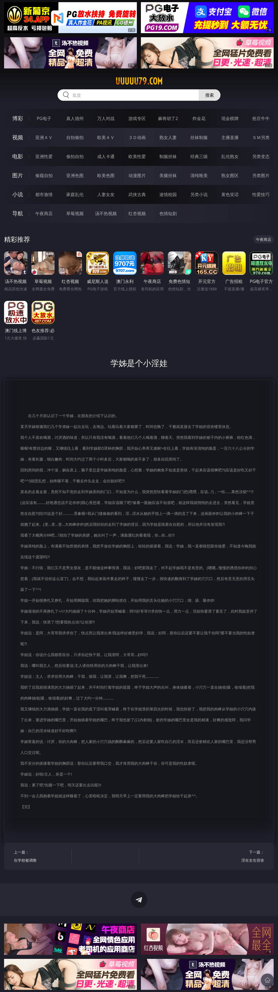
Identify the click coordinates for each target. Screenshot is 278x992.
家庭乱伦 (75, 194)
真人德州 (75, 118)
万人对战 (106, 118)
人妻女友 (106, 194)
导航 (17, 213)
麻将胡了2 (168, 118)
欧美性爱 (137, 156)
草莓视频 (75, 213)
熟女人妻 (168, 137)
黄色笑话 (230, 194)
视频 (17, 137)
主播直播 (230, 137)
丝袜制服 (199, 137)
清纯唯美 (199, 175)
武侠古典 (137, 194)
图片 (17, 175)
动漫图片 (137, 175)
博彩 (17, 118)
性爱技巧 (261, 194)
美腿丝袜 (168, 175)
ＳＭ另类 (261, 137)
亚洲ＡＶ (44, 137)
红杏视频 (137, 213)
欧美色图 (106, 175)
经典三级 (199, 156)
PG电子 (44, 118)
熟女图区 (230, 175)
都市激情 (44, 194)
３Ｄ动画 (137, 137)
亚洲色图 (75, 175)
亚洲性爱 (44, 156)
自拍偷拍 (75, 137)
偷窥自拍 (44, 175)
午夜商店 (44, 213)
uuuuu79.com (139, 81)
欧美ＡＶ (106, 137)
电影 (17, 156)
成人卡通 (106, 156)
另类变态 (261, 156)
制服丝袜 (168, 156)
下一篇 (236, 856)
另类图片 (261, 175)
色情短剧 (168, 213)
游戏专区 (137, 118)
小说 (17, 194)
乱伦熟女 (230, 156)
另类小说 (199, 194)
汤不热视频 (106, 213)
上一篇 (41, 856)
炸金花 (199, 118)
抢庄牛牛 (261, 118)
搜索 (209, 95)
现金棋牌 (230, 118)
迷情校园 (168, 194)
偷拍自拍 (75, 156)
